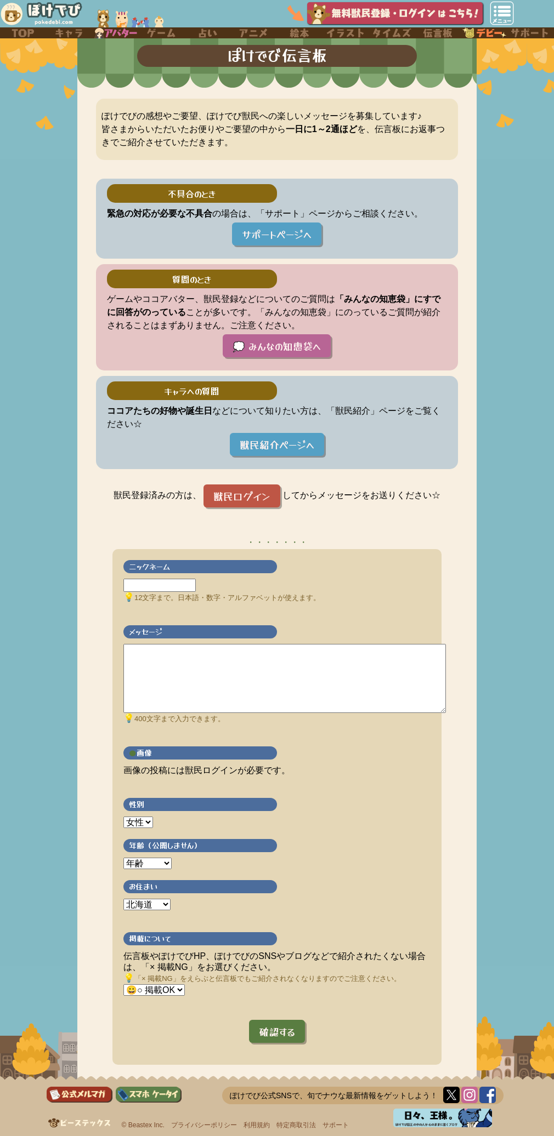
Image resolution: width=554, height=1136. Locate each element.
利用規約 (257, 1125)
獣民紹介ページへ (277, 444)
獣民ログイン (241, 496)
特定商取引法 (296, 1125)
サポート (336, 1125)
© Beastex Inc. (143, 1125)
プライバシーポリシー (204, 1125)
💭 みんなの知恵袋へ (277, 346)
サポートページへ (277, 234)
